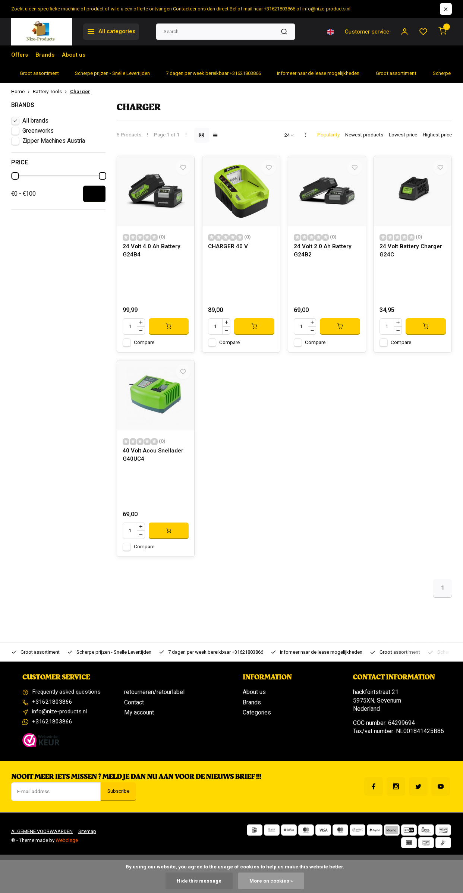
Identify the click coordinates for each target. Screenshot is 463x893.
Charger (80, 91)
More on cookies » (271, 880)
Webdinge (67, 850)
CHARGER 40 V (228, 251)
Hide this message (198, 880)
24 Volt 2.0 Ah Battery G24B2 (323, 255)
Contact (134, 711)
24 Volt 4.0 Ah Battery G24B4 (152, 255)
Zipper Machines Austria (53, 141)
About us (75, 54)
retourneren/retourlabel (154, 701)
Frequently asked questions (68, 701)
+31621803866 (52, 711)
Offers (20, 54)
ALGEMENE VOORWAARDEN (42, 841)
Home (22, 91)
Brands (46, 54)
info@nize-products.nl (60, 721)
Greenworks (38, 131)
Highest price (437, 135)
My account (139, 721)
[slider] (15, 176)
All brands (35, 121)
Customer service (365, 31)
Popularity (328, 135)
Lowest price (403, 135)
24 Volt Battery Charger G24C (412, 255)
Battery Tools (51, 91)
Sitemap (89, 841)
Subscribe (118, 801)
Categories (257, 721)
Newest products (364, 135)
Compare (144, 346)
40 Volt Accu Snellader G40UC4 (154, 463)
